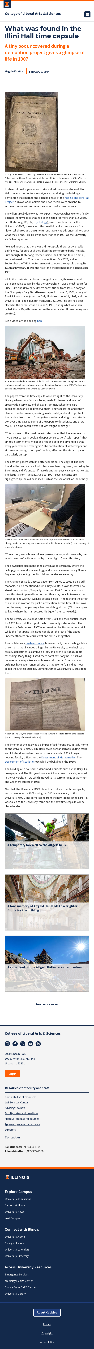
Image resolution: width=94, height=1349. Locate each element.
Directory (10, 1130)
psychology (40, 222)
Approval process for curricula (22, 1124)
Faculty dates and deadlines (21, 1113)
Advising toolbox (15, 1108)
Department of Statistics (20, 762)
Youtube (30, 1043)
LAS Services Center (16, 1102)
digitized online (35, 643)
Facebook (15, 1043)
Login (12, 1074)
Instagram (7, 1043)
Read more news (47, 1004)
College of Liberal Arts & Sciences (33, 13)
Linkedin (38, 1043)
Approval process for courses (22, 1119)
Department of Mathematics (58, 758)
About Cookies (47, 1312)
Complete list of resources (20, 1097)
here (40, 321)
